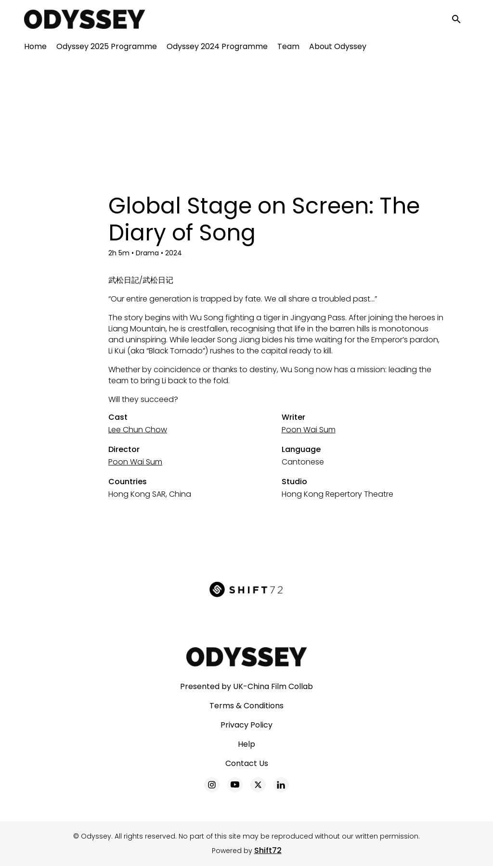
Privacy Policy (246, 724)
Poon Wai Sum (309, 429)
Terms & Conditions (246, 705)
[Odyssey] (246, 656)
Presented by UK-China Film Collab (246, 686)
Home (35, 48)
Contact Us (246, 763)
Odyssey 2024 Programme (217, 48)
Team (288, 48)
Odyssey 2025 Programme (106, 48)
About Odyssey (337, 48)
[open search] (460, 20)
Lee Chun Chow (137, 429)
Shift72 (268, 850)
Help (246, 744)
